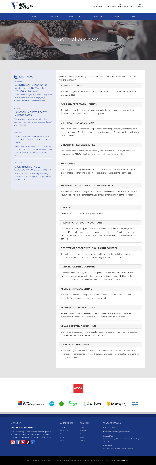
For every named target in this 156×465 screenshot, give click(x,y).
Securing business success (78, 307)
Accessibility (64, 430)
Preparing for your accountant (81, 223)
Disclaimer (64, 434)
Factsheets (74, 16)
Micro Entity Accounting (76, 289)
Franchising (68, 163)
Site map (63, 427)
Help (62, 440)
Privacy (62, 437)
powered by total (119, 460)
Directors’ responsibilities (78, 145)
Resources (97, 16)
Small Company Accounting (78, 326)
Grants (65, 207)
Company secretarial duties (79, 104)
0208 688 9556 (97, 5)
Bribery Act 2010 (71, 85)
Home (18, 16)
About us (35, 16)
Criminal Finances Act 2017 (77, 123)
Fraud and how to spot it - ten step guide (87, 185)
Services (54, 16)
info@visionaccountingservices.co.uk (120, 5)
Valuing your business (75, 344)
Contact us (134, 16)
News (116, 16)
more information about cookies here (98, 460)
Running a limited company (78, 266)
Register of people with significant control (89, 248)
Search (140, 5)
